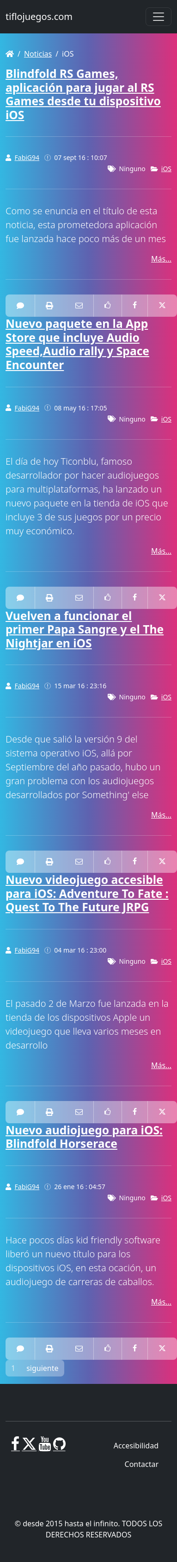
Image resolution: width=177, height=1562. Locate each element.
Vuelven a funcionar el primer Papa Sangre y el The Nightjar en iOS (85, 629)
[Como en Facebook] (107, 305)
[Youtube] (44, 1447)
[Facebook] (15, 1447)
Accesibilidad (136, 1445)
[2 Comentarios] (20, 862)
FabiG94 (27, 157)
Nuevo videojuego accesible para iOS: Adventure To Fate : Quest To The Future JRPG (87, 893)
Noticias (38, 54)
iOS (166, 168)
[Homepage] (10, 54)
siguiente (42, 1368)
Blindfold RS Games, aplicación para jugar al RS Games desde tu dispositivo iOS (83, 94)
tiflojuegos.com (39, 16)
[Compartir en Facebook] (135, 305)
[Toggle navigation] (158, 16)
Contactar (142, 1464)
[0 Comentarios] (20, 305)
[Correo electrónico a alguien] (79, 305)
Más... (161, 259)
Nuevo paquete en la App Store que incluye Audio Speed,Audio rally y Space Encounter (77, 344)
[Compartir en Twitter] (162, 305)
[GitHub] (59, 1447)
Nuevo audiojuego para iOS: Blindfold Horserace (84, 1137)
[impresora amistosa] (49, 305)
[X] (29, 1447)
